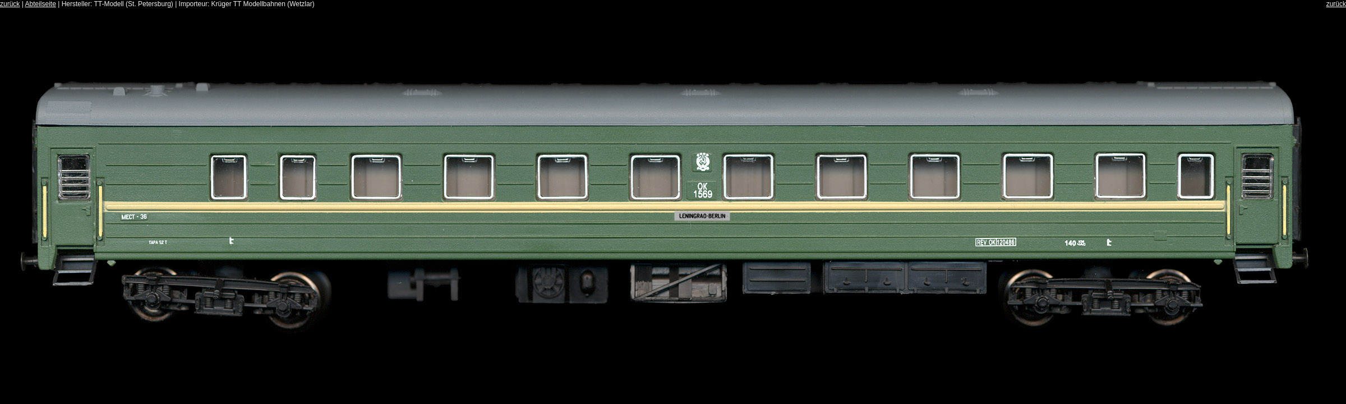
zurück (10, 4)
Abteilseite (40, 4)
